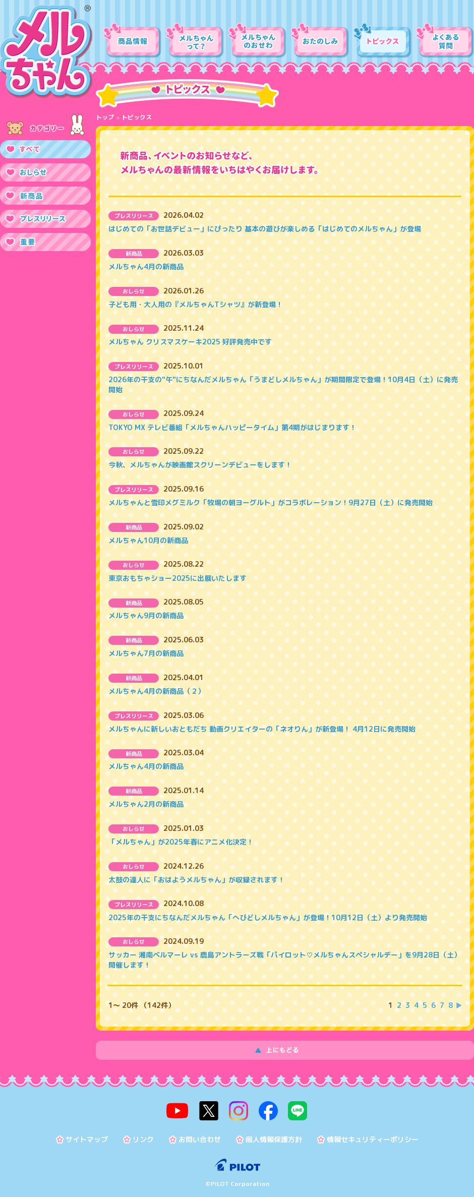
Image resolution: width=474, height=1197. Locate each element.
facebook (265, 1109)
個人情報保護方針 (274, 1137)
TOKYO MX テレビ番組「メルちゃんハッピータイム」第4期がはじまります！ (232, 427)
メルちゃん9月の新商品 (146, 615)
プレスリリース (45, 219)
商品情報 (132, 40)
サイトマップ (87, 1137)
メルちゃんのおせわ (257, 40)
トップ (105, 117)
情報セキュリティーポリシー (373, 1137)
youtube (182, 1109)
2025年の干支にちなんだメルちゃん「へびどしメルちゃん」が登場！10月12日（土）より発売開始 (267, 917)
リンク (143, 1137)
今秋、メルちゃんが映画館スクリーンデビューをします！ (200, 464)
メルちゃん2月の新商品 (146, 804)
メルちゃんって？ (194, 40)
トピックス (382, 40)
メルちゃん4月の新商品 (146, 266)
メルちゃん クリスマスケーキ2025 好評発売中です (190, 341)
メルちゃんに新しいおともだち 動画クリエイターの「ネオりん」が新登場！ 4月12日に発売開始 (262, 729)
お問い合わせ (200, 1137)
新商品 (45, 196)
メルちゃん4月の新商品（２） (156, 691)
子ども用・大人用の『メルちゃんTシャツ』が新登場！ (195, 304)
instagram (238, 1109)
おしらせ (45, 172)
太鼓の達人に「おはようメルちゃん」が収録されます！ (196, 879)
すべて (45, 149)
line (293, 1109)
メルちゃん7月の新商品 (146, 653)
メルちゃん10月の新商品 (148, 540)
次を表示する (458, 1005)
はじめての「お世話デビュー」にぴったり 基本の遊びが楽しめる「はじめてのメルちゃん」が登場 (264, 228)
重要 (45, 242)
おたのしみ (319, 40)
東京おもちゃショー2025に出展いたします (177, 578)
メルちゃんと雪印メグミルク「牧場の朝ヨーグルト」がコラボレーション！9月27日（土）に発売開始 (270, 502)
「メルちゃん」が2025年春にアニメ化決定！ (181, 842)
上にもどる (285, 1050)
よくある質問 (445, 40)
